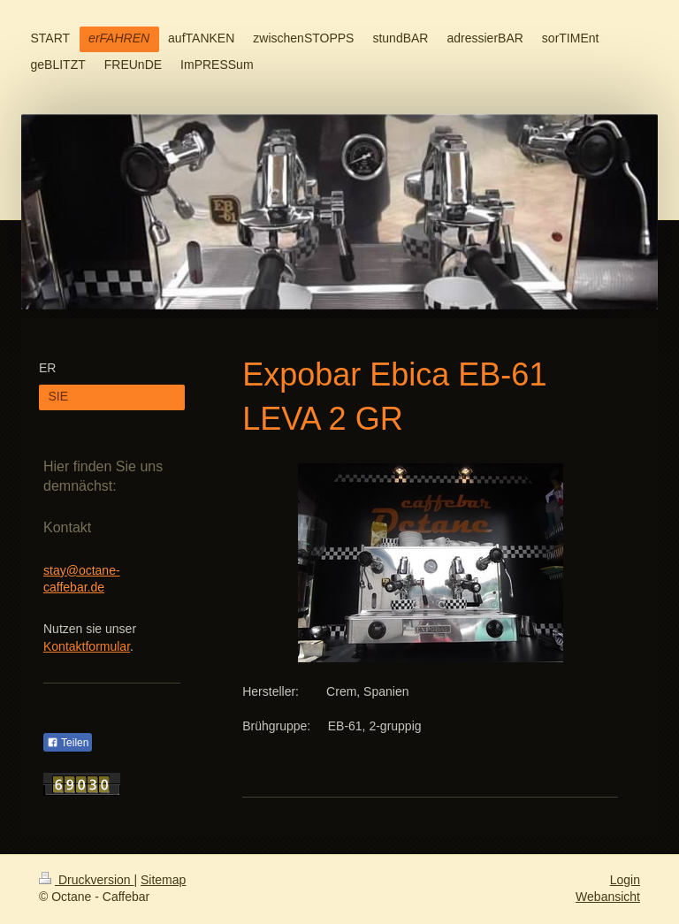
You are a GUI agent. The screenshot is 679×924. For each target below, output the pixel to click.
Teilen (67, 743)
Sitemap (163, 880)
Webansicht (608, 897)
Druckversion (86, 880)
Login (625, 880)
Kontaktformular (86, 646)
